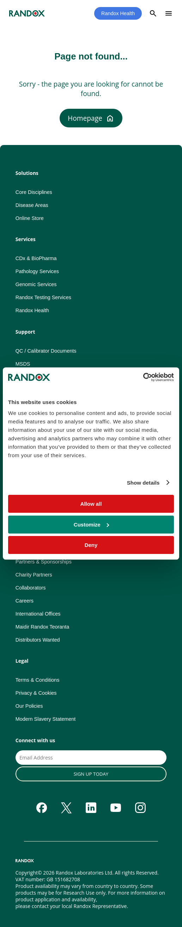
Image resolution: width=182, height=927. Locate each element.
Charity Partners (34, 575)
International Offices (38, 614)
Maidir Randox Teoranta (42, 627)
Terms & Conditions (38, 680)
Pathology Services (37, 271)
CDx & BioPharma (36, 258)
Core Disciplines (34, 192)
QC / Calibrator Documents (46, 351)
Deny (91, 545)
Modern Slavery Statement (45, 719)
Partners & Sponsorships (44, 562)
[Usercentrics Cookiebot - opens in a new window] (143, 377)
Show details (143, 483)
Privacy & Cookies (36, 693)
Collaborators (31, 588)
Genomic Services (36, 284)
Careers (25, 601)
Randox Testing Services (43, 297)
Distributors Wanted (38, 640)
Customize (91, 525)
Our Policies (29, 706)
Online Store (30, 218)
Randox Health (118, 13)
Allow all (91, 504)
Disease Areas (32, 205)
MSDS (23, 364)
